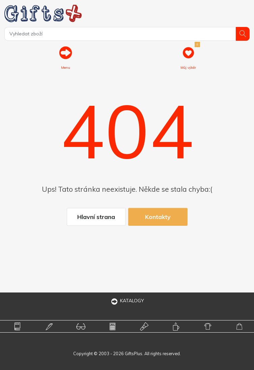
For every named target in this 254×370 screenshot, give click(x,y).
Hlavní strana (96, 216)
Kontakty (158, 216)
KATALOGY (127, 301)
